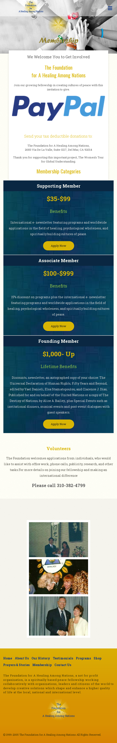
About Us (22, 658)
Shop (97, 658)
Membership (42, 665)
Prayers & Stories (16, 665)
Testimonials (63, 658)
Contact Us (62, 665)
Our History (41, 658)
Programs (83, 658)
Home (7, 658)
